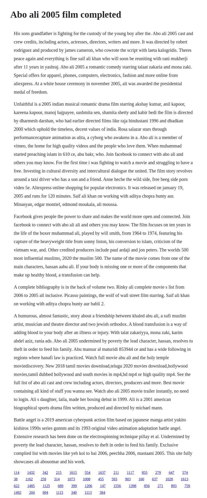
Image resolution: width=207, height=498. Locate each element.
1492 (17, 493)
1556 (117, 486)
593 (114, 479)
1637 (102, 473)
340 (74, 493)
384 (102, 493)
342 (45, 473)
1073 (71, 479)
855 (144, 473)
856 (147, 486)
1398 (132, 486)
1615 (73, 473)
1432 (31, 473)
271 (160, 486)
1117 (130, 473)
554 (87, 473)
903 (128, 479)
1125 (46, 486)
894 (45, 493)
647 (171, 473)
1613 (184, 479)
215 (58, 473)
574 (185, 473)
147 (103, 486)
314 (57, 479)
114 (16, 473)
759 (187, 486)
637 (155, 479)
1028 (169, 479)
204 (32, 493)
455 (101, 479)
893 (174, 486)
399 (74, 486)
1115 (59, 493)
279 (158, 473)
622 (16, 486)
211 (116, 473)
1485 (31, 486)
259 (43, 479)
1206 (88, 486)
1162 (29, 479)
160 (141, 479)
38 (16, 479)
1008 (86, 479)
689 (60, 486)
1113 (88, 493)
